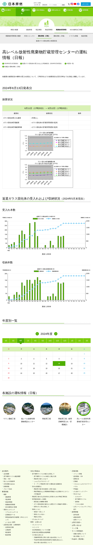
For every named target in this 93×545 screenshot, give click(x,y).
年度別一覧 (70, 60)
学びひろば (76, 490)
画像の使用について (79, 530)
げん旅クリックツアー (80, 488)
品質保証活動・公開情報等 (12, 521)
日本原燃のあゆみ (9, 480)
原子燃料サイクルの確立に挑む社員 (45, 472)
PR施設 (75, 485)
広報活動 (70, 9)
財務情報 (6, 483)
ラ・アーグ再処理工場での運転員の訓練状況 (48, 480)
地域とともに (36, 505)
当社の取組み (40, 9)
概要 (5, 491)
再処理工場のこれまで (41, 475)
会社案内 (8, 9)
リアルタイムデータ (11, 508)
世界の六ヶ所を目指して (41, 503)
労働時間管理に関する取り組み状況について (48, 534)
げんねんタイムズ (37, 515)
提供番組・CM (78, 472)
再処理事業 (49, 26)
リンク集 (75, 524)
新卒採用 (76, 511)
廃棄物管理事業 (61, 26)
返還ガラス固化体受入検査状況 (46, 37)
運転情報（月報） (60, 32)
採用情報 (85, 9)
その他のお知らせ (37, 531)
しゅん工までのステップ (41, 478)
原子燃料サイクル (80, 495)
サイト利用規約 (77, 527)
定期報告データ (10, 511)
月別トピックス (29, 32)
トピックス (35, 523)
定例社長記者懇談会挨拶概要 (41, 529)
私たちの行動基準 (9, 478)
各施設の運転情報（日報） (12, 63)
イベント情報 (77, 470)
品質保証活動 (9, 523)
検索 (63, 5)
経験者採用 (76, 513)
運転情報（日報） (44, 32)
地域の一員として (39, 508)
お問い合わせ (76, 522)
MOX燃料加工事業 (76, 26)
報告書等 (8, 529)
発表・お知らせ (36, 518)
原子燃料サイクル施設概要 (12, 472)
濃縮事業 (29, 26)
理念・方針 (7, 475)
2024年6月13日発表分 (11, 60)
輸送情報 (84, 32)
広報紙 (75, 478)
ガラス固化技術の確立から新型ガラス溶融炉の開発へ (50, 500)
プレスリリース (37, 521)
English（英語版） (78, 535)
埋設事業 (39, 26)
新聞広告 (76, 475)
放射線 (77, 498)
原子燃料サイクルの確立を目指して (43, 470)
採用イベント (77, 516)
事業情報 (23, 9)
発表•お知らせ (56, 9)
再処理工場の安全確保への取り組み (45, 485)
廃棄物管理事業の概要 (13, 32)
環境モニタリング (9, 506)
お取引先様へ (86, 4)
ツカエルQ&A (79, 500)
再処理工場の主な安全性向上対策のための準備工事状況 (49, 493)
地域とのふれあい (39, 510)
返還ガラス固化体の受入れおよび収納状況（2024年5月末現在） (42, 60)
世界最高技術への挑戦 (39, 495)
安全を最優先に (37, 483)
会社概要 (6, 470)
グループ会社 (8, 485)
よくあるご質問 (10, 518)
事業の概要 (14, 26)
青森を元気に (38, 513)
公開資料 (8, 526)
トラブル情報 (73, 32)
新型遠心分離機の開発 (41, 498)
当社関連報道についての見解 (41, 526)
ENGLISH (45, 4)
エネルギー (78, 493)
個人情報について (79, 532)
